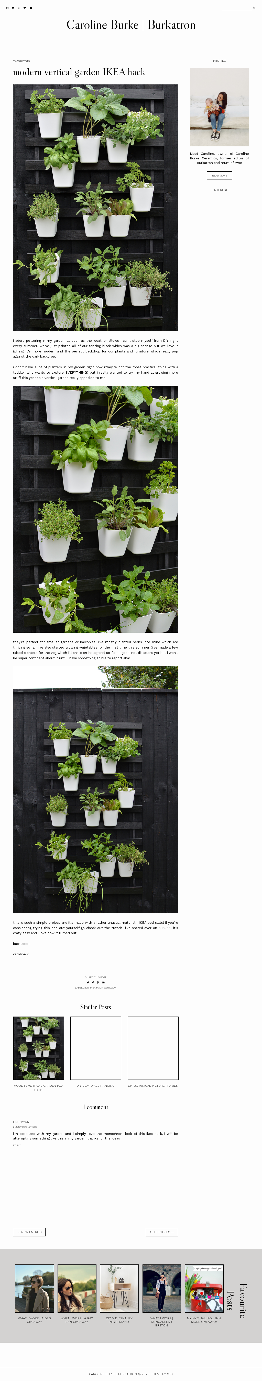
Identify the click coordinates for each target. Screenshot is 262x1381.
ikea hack (96, 987)
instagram (96, 653)
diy (87, 987)
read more (219, 175)
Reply (16, 1145)
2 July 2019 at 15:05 (25, 1126)
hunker (164, 928)
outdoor (110, 987)
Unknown (21, 1122)
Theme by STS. (162, 1374)
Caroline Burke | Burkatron (131, 24)
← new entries (29, 1232)
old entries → (162, 1232)
